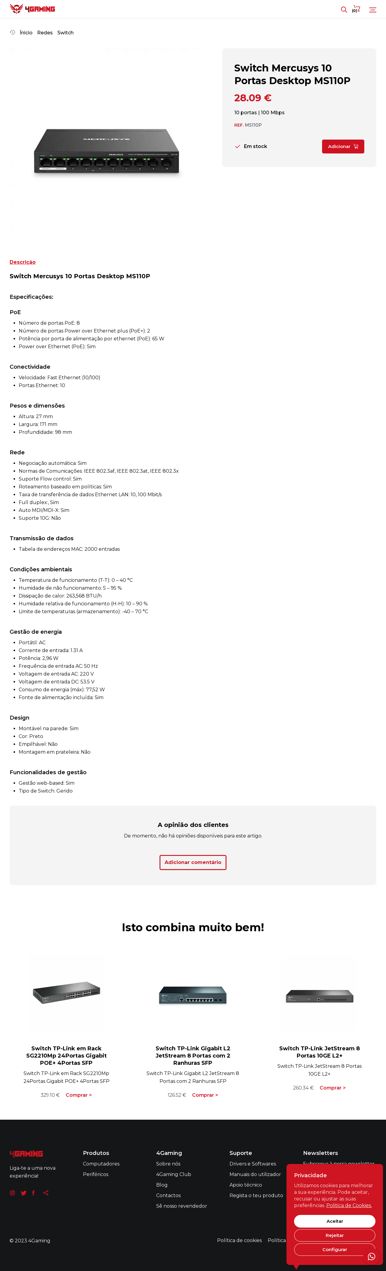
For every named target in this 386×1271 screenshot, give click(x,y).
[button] (14, 145)
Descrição (23, 262)
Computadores (101, 1164)
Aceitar (335, 1221)
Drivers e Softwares (252, 1164)
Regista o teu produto (256, 1195)
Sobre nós (168, 1164)
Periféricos (95, 1174)
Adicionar (343, 144)
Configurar (334, 1249)
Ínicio (26, 33)
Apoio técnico (245, 1185)
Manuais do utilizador (255, 1174)
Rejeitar (335, 1235)
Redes (45, 33)
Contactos (168, 1195)
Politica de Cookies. (349, 1205)
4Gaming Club (173, 1174)
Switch (65, 33)
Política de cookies (239, 1240)
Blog (162, 1185)
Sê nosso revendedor (181, 1206)
